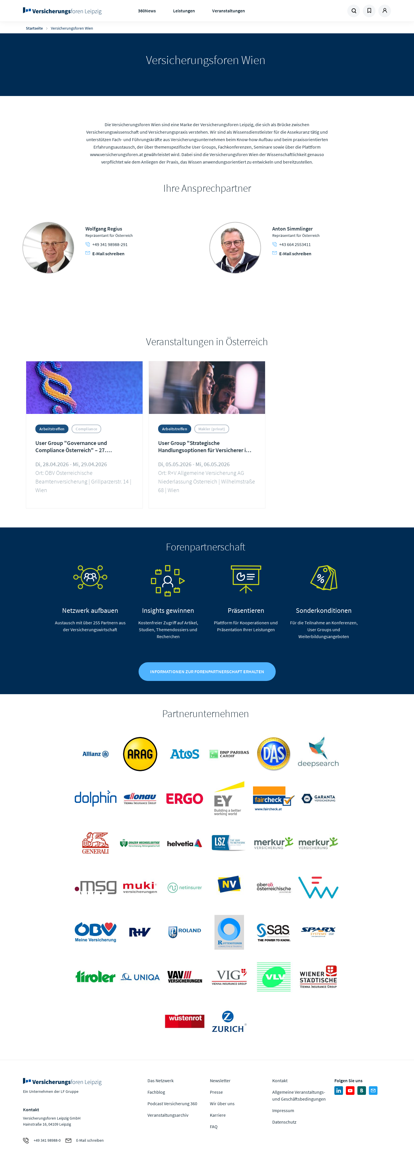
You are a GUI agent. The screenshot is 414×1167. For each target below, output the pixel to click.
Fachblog (156, 1092)
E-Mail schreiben (104, 253)
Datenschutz (284, 1122)
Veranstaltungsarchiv (167, 1115)
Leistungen (184, 11)
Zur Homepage (64, 11)
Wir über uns (222, 1104)
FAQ (214, 1127)
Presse (216, 1092)
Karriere (218, 1115)
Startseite (34, 28)
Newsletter (220, 1081)
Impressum (283, 1111)
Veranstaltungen (228, 11)
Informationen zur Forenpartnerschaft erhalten (207, 672)
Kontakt (280, 1081)
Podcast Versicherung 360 (172, 1104)
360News (147, 11)
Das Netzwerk (160, 1081)
